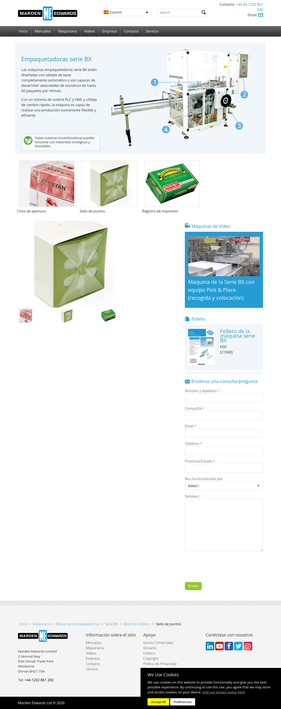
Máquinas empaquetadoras (77, 624)
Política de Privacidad (159, 663)
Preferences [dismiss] (183, 702)
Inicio (23, 31)
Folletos (149, 653)
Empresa (109, 31)
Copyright (150, 658)
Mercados (43, 31)
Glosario (149, 648)
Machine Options (137, 624)
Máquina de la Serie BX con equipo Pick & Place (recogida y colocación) (221, 289)
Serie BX (111, 624)
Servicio (152, 31)
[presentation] (218, 569)
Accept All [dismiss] (158, 702)
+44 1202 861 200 (39, 680)
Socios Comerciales (158, 642)
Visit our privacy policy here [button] (223, 692)
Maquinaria (67, 31)
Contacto (131, 31)
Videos (89, 31)
